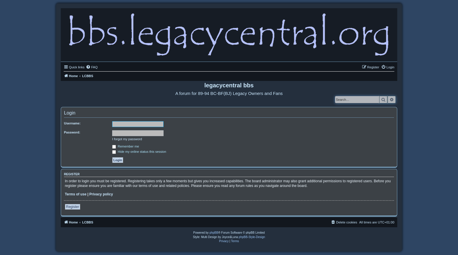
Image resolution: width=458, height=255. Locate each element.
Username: (72, 123)
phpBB (213, 232)
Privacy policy (101, 194)
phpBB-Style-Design (252, 237)
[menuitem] (92, 67)
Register (72, 207)
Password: (72, 132)
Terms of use (75, 194)
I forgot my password (127, 139)
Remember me (125, 146)
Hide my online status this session (139, 151)
